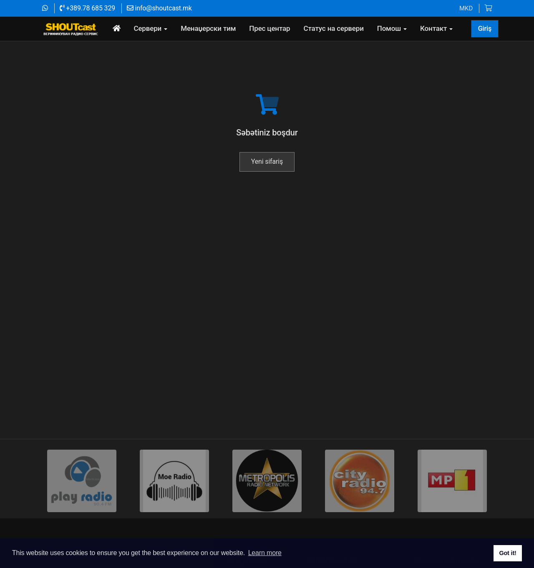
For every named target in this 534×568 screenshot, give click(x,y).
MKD (466, 8)
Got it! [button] (507, 553)
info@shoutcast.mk (159, 8)
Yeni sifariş (267, 185)
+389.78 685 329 (87, 8)
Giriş (484, 29)
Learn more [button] (265, 552)
